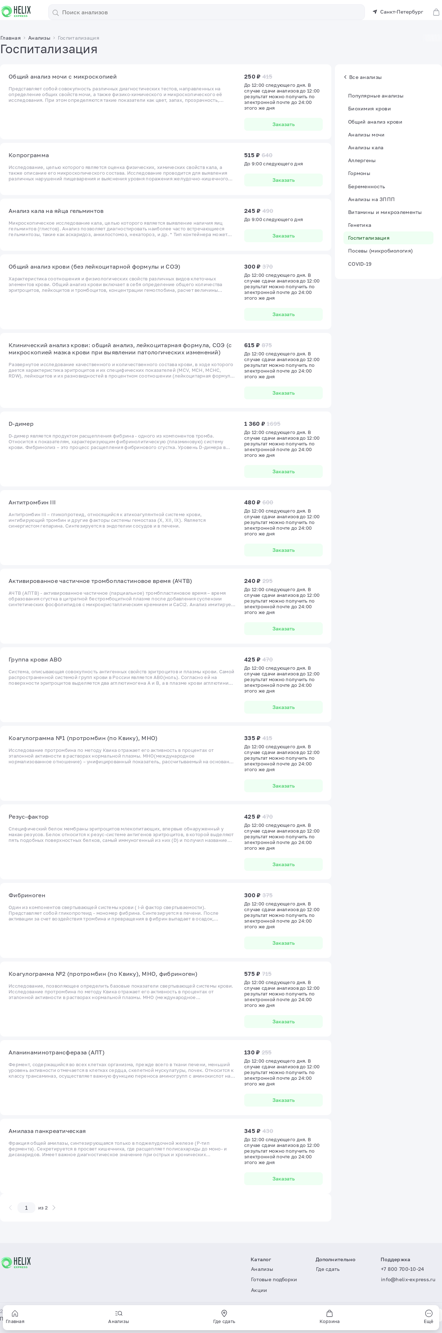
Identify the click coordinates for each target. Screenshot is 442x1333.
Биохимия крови (369, 108)
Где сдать (328, 1269)
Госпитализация (369, 238)
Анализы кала (365, 147)
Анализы (262, 1269)
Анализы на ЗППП (371, 199)
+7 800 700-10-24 (402, 1269)
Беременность (366, 186)
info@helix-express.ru (408, 1279)
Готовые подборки (274, 1279)
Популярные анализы (375, 96)
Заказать (283, 124)
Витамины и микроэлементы (385, 212)
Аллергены (362, 160)
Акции (259, 1290)
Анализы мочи (366, 134)
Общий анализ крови (375, 122)
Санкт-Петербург (397, 12)
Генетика (359, 225)
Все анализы (363, 77)
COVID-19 (359, 264)
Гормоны (359, 173)
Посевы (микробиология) (380, 251)
